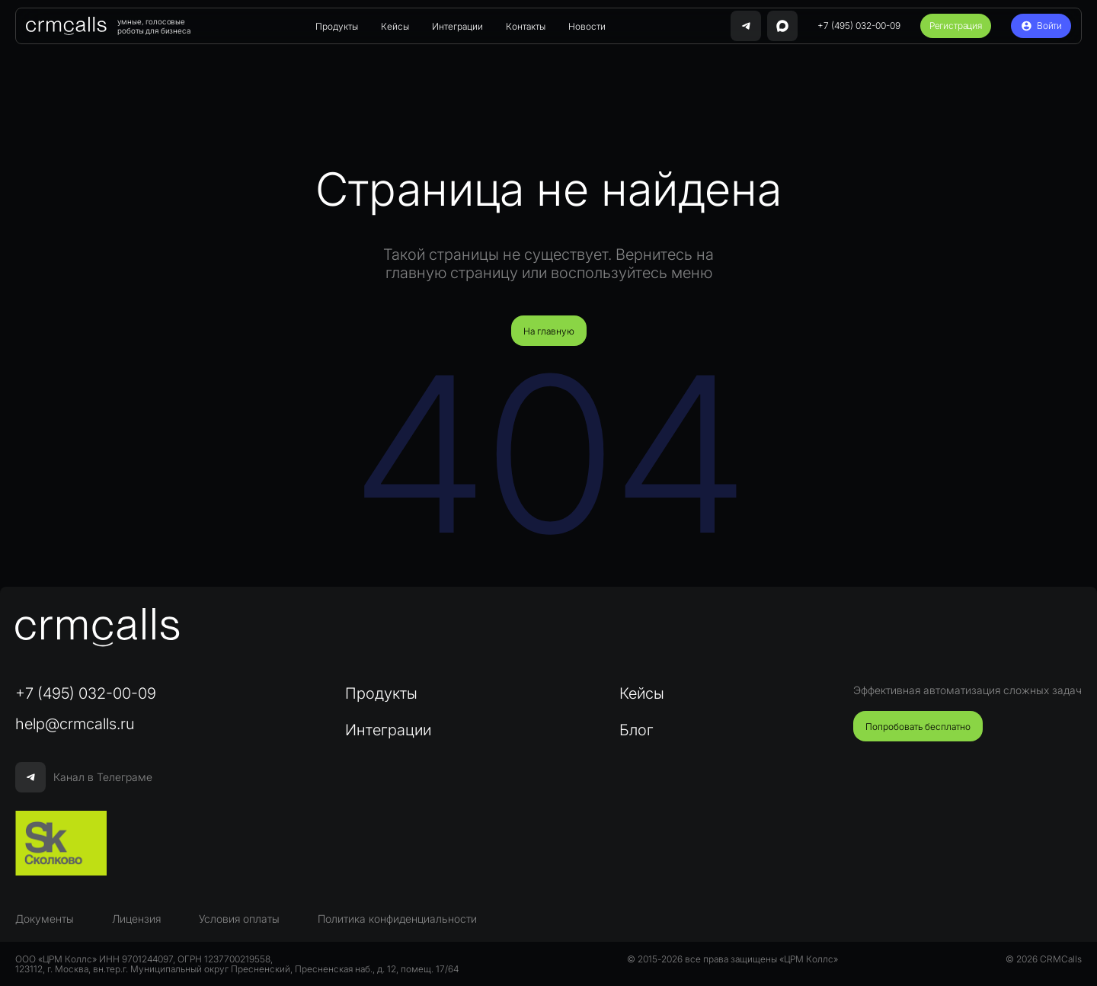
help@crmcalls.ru (75, 724)
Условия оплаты (239, 918)
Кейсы (395, 26)
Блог (636, 730)
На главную (548, 331)
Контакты (525, 26)
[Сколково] (61, 843)
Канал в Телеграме (83, 777)
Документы (44, 918)
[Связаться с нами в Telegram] (746, 26)
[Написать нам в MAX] (782, 26)
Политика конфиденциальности (397, 918)
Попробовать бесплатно (918, 726)
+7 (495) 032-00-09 (858, 26)
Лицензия (136, 918)
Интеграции (457, 26)
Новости (587, 26)
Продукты (336, 26)
